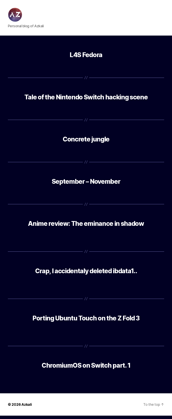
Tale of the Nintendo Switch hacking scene (86, 100)
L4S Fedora (86, 58)
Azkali (26, 408)
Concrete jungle (86, 142)
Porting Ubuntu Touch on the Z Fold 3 (86, 321)
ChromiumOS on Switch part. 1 (86, 369)
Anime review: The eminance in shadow (86, 227)
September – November (86, 184)
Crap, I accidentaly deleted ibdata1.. (86, 274)
